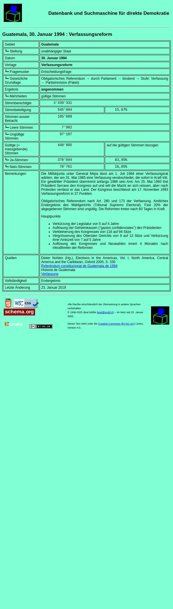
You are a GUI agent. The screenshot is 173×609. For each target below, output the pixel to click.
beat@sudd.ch (105, 312)
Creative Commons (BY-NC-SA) (116, 323)
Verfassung (49, 274)
